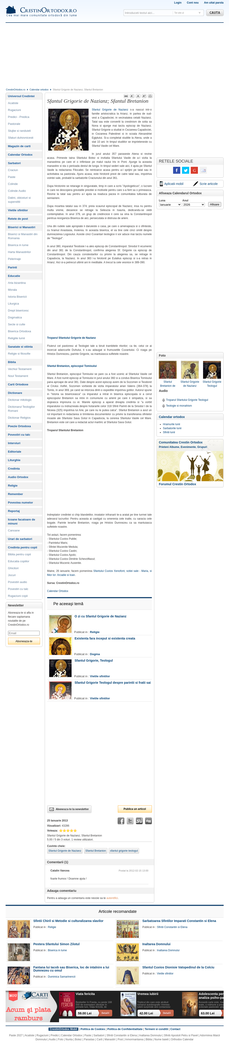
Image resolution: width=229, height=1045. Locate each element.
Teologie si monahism (179, 405)
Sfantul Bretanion (95, 850)
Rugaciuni (14, 110)
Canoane (14, 530)
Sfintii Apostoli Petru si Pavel (181, 1035)
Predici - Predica (18, 117)
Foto (60, 1039)
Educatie (14, 276)
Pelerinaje (14, 259)
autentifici (112, 898)
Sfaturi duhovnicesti (20, 137)
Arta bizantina (17, 282)
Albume (174, 447)
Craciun (13, 170)
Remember (15, 494)
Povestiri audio (17, 582)
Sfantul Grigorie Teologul (212, 374)
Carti (99, 1039)
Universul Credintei (21, 96)
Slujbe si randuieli (19, 130)
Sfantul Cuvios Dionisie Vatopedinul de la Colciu (178, 967)
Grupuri (202, 447)
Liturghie (14, 460)
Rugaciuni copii (18, 596)
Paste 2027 (16, 1035)
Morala (12, 289)
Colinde (13, 184)
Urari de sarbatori (20, 539)
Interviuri (14, 443)
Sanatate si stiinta (20, 346)
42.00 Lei (146, 1013)
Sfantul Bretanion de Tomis (168, 374)
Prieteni (164, 447)
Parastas (89, 1039)
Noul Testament (18, 376)
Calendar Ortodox (57, 591)
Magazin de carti (19, 146)
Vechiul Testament (20, 369)
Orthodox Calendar (182, 1039)
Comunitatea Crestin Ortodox (181, 442)
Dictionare (15, 393)
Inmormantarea (134, 1039)
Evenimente (188, 447)
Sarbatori (14, 163)
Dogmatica (15, 317)
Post (120, 1039)
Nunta (69, 1039)
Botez (78, 1039)
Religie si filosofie (19, 353)
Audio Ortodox (18, 477)
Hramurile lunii (171, 424)
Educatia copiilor (18, 561)
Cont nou (193, 2)
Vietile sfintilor (100, 676)
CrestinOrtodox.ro (15, 89)
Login (178, 2)
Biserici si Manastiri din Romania (23, 236)
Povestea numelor (20, 502)
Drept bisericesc (18, 310)
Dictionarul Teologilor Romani (21, 408)
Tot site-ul (179, 13)
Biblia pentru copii (19, 554)
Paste (11, 177)
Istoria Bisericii (17, 296)
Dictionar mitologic (20, 399)
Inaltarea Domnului (156, 944)
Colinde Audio (17, 190)
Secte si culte (16, 324)
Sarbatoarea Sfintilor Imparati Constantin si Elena (179, 921)
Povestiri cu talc (19, 434)
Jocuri (12, 575)
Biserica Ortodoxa (19, 331)
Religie (95, 632)
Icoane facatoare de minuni (21, 521)
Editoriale (14, 451)
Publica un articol (134, 809)
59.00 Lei (85, 1013)
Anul (185, 200)
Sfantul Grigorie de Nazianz (110, 109)
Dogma (95, 654)
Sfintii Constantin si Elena (172, 927)
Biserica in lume (18, 245)
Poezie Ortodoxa (19, 426)
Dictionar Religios (19, 417)
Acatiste (13, 103)
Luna (162, 200)
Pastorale (14, 123)
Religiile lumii (16, 338)
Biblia (12, 362)
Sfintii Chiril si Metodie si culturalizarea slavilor (68, 921)
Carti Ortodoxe (18, 384)
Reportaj (14, 511)
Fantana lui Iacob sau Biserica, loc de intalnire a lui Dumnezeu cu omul (71, 969)
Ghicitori (13, 568)
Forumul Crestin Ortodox (177, 484)
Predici (55, 1035)
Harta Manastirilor (19, 252)
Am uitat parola (213, 2)
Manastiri (109, 1039)
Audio (52, 1039)
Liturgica (13, 303)
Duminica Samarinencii (61, 976)
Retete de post (18, 218)
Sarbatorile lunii (172, 428)
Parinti (12, 267)
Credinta (14, 468)
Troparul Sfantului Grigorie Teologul (187, 399)
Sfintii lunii (169, 432)
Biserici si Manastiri (21, 227)
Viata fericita (85, 994)
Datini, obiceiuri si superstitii (19, 199)
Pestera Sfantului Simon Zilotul (56, 944)
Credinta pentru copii (22, 547)
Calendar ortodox (39, 89)
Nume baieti (161, 1039)
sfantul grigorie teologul (124, 850)
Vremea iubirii (147, 994)
